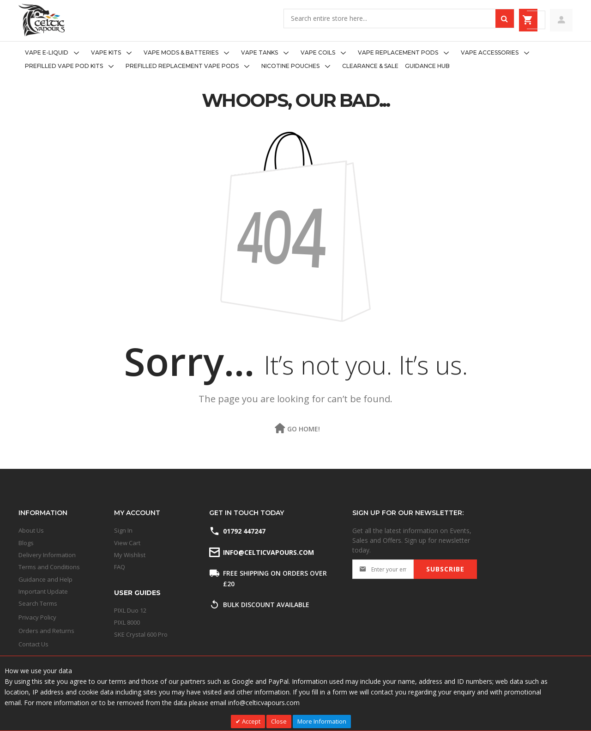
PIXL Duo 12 (130, 610)
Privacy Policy (37, 617)
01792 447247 (244, 531)
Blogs (26, 543)
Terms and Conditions (49, 567)
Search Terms (37, 603)
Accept (250, 721)
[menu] (295, 59)
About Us (31, 530)
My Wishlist (129, 555)
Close (279, 721)
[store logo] (41, 20)
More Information (321, 721)
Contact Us (33, 644)
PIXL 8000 (127, 622)
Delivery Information (47, 555)
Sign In (123, 530)
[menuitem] (54, 53)
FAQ (119, 567)
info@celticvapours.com (268, 552)
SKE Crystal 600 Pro (141, 634)
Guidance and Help (45, 579)
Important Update (43, 591)
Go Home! (303, 428)
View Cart (127, 543)
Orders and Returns (46, 631)
